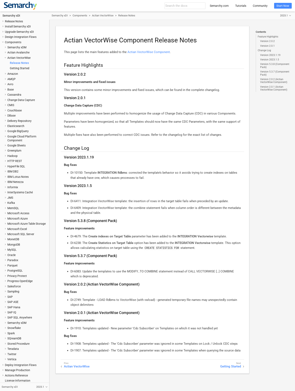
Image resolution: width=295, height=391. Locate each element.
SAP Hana (13, 307)
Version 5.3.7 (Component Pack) (274, 73)
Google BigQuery (18, 131)
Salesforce (14, 286)
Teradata (13, 348)
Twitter (11, 354)
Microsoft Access (18, 213)
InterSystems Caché (20, 192)
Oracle (11, 255)
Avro (10, 84)
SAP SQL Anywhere (19, 317)
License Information (17, 380)
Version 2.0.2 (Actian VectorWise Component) (273, 81)
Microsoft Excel (17, 229)
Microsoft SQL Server (20, 234)
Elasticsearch (15, 126)
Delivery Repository (19, 120)
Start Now (282, 5)
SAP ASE (12, 302)
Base (10, 89)
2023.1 (284, 15)
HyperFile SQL (16, 166)
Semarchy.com (219, 5)
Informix (12, 187)
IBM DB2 (12, 171)
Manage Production (17, 370)
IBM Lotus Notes (18, 176)
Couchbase (14, 110)
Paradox (12, 260)
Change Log (264, 50)
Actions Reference (16, 375)
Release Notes (14, 21)
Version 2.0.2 (267, 41)
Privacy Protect (17, 276)
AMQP (11, 79)
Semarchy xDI (11, 15)
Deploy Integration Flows (20, 365)
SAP (10, 296)
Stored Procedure (18, 343)
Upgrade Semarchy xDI (19, 31)
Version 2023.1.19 (270, 55)
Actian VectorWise (19, 57)
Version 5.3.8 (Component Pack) (274, 65)
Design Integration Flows (20, 37)
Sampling (13, 291)
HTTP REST (14, 161)
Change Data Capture (21, 100)
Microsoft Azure (17, 218)
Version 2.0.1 (267, 45)
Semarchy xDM (16, 47)
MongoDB (13, 244)
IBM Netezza (15, 182)
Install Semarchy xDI (18, 26)
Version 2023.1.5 (269, 59)
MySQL (12, 249)
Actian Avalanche (18, 52)
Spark (11, 333)
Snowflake (14, 328)
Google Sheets (16, 145)
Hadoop (12, 156)
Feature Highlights (268, 36)
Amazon (12, 73)
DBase (11, 115)
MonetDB (13, 239)
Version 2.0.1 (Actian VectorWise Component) (273, 88)
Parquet (12, 265)
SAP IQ (11, 312)
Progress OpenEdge (20, 281)
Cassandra (14, 94)
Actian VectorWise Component (148, 52)
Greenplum (14, 150)
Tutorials (240, 5)
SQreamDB (14, 338)
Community (260, 5)
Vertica (11, 359)
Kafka (11, 202)
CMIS (10, 105)
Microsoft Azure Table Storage (26, 223)
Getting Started (19, 68)
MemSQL (13, 208)
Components (13, 42)
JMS (10, 197)
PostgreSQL (15, 270)
